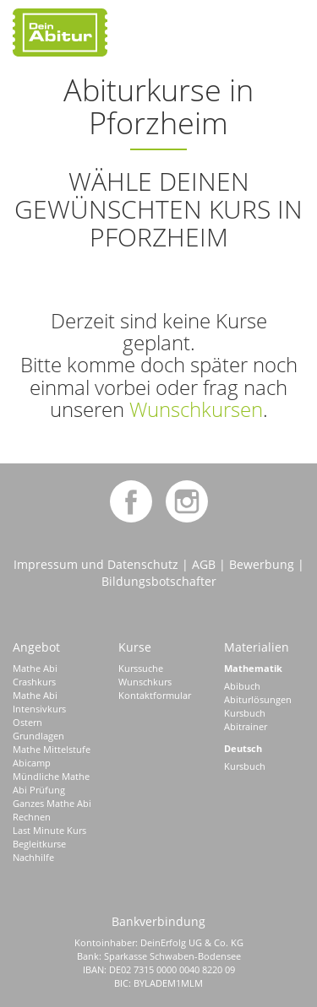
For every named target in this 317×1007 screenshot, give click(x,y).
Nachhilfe (33, 857)
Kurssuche (140, 668)
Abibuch (242, 685)
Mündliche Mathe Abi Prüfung (51, 783)
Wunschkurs (145, 681)
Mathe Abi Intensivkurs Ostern (39, 708)
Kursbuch (244, 713)
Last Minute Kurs (49, 830)
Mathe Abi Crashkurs (35, 675)
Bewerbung (261, 564)
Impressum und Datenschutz (96, 564)
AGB (204, 564)
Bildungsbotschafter (158, 581)
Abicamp (32, 762)
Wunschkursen (196, 409)
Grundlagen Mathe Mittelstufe (51, 742)
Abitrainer (245, 726)
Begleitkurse (39, 843)
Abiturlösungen (258, 699)
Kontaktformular (154, 695)
